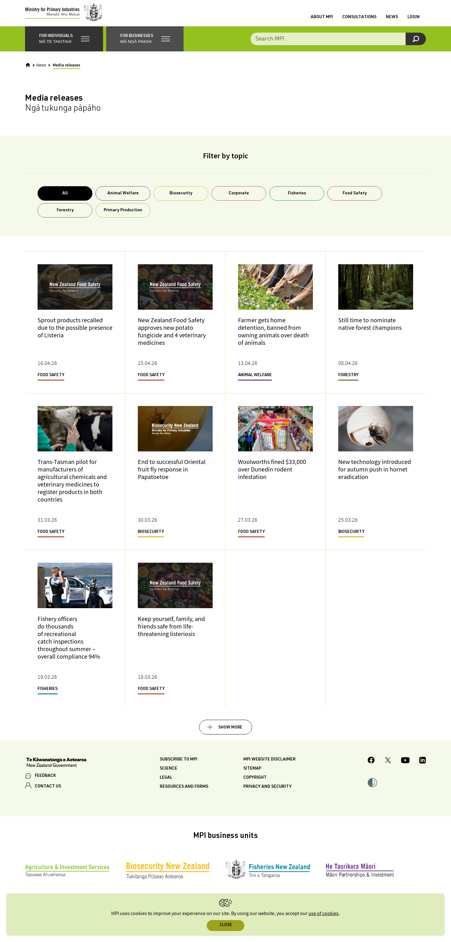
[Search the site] (338, 44)
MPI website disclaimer (269, 764)
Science (168, 773)
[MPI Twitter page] (387, 766)
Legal (166, 783)
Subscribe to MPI (178, 764)
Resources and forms (184, 792)
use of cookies (323, 913)
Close (226, 925)
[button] (64, 43)
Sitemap (252, 773)
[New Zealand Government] (56, 768)
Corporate (239, 198)
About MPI (322, 20)
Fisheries (297, 198)
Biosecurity (180, 198)
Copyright (255, 783)
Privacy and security (267, 792)
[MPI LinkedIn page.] (422, 766)
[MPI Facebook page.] (371, 766)
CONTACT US (48, 791)
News (392, 20)
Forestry (65, 215)
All (65, 198)
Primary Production (123, 215)
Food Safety (355, 198)
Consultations (359, 20)
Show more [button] (230, 732)
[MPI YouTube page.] (405, 766)
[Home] (28, 70)
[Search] (416, 44)
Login (413, 20)
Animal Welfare (123, 198)
